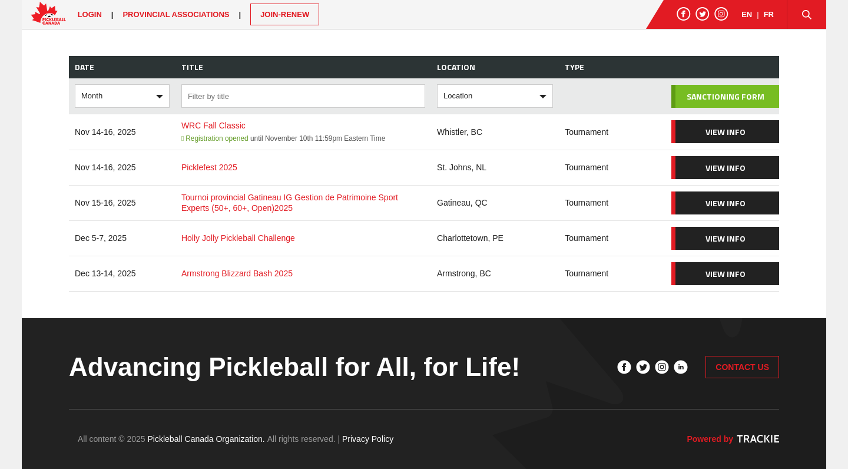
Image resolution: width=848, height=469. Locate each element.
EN (746, 14)
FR (769, 14)
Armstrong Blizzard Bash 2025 (237, 273)
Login (90, 14)
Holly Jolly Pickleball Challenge (238, 238)
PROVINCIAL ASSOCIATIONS (175, 14)
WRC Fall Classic (213, 125)
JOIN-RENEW (284, 14)
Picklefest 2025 (209, 167)
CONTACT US (742, 367)
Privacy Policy (367, 439)
